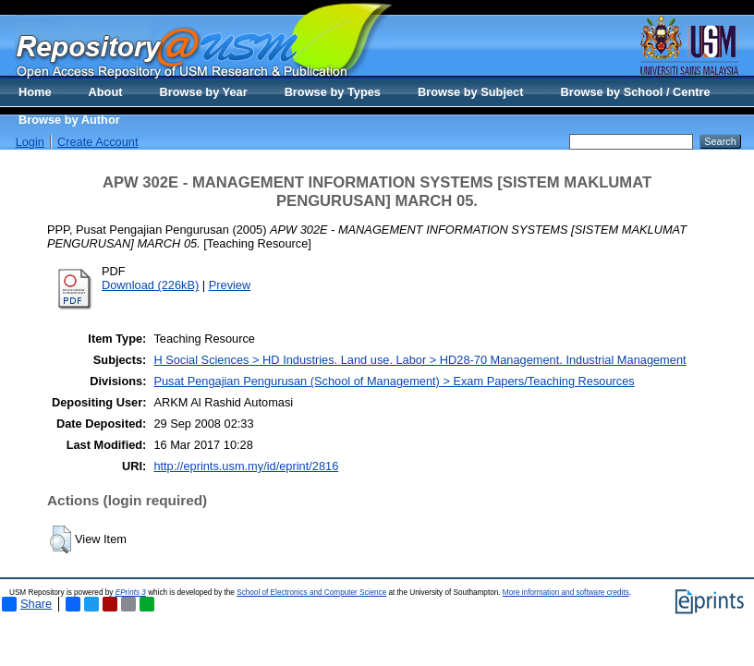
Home (35, 92)
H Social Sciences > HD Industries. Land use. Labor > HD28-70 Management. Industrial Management (419, 360)
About (106, 92)
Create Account (98, 142)
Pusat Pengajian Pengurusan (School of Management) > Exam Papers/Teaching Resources (393, 381)
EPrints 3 (131, 592)
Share (27, 604)
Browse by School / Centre (635, 92)
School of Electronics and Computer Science (311, 592)
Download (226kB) (150, 285)
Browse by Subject (471, 92)
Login (30, 142)
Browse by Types (333, 92)
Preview (230, 285)
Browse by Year (204, 92)
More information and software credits (566, 592)
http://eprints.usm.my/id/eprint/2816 (245, 466)
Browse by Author (69, 120)
